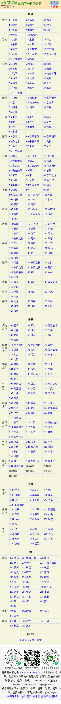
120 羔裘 (14, 233)
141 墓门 (48, 267)
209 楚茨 (48, 412)
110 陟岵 (13, 214)
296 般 (13, 606)
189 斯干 (48, 374)
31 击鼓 (47, 68)
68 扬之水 (14, 141)
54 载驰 (13, 112)
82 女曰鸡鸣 (32, 165)
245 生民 (15, 509)
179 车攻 (48, 354)
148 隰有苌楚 (50, 282)
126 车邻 (14, 243)
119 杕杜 (48, 228)
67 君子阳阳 (49, 136)
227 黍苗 (14, 451)
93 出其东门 (15, 185)
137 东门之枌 (33, 262)
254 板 (13, 524)
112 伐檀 (48, 214)
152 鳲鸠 (48, 291)
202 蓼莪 (31, 403)
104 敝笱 (48, 199)
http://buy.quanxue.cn (29, 672)
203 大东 (48, 403)
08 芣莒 (30, 30)
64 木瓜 (13, 131)
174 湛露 (14, 349)
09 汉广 (47, 30)
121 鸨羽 (31, 233)
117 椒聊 (13, 228)
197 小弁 (14, 393)
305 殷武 (26, 625)
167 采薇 (14, 335)
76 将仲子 (31, 156)
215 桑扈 (31, 427)
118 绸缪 (30, 228)
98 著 (46, 190)
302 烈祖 (26, 621)
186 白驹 (48, 369)
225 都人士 (32, 446)
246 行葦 (34, 509)
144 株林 (48, 272)
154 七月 (14, 301)
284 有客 (14, 587)
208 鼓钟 (31, 412)
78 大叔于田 (15, 160)
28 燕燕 (47, 63)
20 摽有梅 (48, 49)
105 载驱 (14, 204)
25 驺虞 (30, 59)
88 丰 (29, 175)
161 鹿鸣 (14, 325)
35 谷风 (13, 78)
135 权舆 (14, 257)
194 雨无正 (15, 388)
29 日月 (13, 68)
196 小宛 (48, 388)
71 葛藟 (13, 146)
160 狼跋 (14, 311)
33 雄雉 (30, 73)
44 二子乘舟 (15, 93)
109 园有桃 (49, 209)
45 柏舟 (13, 97)
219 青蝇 (48, 432)
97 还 (29, 190)
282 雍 (25, 582)
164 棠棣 (14, 330)
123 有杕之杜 (16, 238)
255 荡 (13, 529)
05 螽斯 (30, 25)
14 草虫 (47, 39)
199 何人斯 (49, 393)
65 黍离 (13, 136)
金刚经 (53, 696)
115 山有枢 (32, 224)
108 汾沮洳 (32, 209)
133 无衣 (31, 253)
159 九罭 (48, 306)
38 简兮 (13, 83)
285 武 (25, 587)
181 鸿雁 (14, 364)
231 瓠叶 (14, 461)
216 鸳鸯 (48, 427)
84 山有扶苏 (15, 170)
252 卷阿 (34, 519)
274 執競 (44, 567)
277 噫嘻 (44, 572)
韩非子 (36, 696)
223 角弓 (48, 441)
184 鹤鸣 (14, 369)
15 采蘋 (13, 44)
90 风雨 (13, 180)
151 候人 (31, 291)
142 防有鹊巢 (16, 272)
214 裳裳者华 (16, 427)
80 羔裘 (47, 160)
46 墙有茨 (31, 97)
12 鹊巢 (13, 39)
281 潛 (13, 582)
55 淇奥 (13, 117)
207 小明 (14, 412)
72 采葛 (30, 146)
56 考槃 (30, 117)
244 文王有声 (17, 504)
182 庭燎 (31, 364)
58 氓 (12, 122)
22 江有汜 (31, 54)
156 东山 (48, 301)
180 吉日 (14, 359)
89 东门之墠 (49, 175)
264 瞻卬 (15, 543)
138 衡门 (48, 262)
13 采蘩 (30, 39)
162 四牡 (31, 325)
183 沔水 (48, 364)
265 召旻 (34, 543)
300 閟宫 (14, 616)
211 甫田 (13, 422)
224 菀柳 (14, 446)
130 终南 (31, 248)
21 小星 (13, 54)
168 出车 (31, 335)
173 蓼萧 (48, 344)
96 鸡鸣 (13, 190)
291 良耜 (26, 596)
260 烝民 (48, 533)
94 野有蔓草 (32, 185)
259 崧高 (34, 533)
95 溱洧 (47, 185)
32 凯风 (13, 73)
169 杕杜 (48, 335)
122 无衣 (48, 233)
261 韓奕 (15, 538)
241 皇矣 (15, 499)
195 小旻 (31, 388)
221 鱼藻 (14, 441)
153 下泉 (14, 296)
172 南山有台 (33, 344)
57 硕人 (47, 117)
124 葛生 (31, 238)
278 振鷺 (14, 577)
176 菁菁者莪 (50, 349)
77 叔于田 (48, 156)
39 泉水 (30, 83)
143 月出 (31, 272)
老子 (29, 696)
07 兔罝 (13, 30)
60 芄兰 (47, 122)
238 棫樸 (15, 495)
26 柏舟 (13, 63)
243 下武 (48, 499)
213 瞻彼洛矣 (50, 422)
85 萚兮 (30, 170)
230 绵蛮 (14, 456)
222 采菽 (31, 441)
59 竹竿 (30, 122)
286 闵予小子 (47, 587)
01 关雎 (13, 20)
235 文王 (15, 490)
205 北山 (31, 408)
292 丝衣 (44, 596)
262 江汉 (34, 538)
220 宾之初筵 (16, 437)
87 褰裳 (13, 175)
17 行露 (47, 44)
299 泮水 (44, 611)
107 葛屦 (14, 209)
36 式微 (30, 78)
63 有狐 (47, 127)
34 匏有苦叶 (49, 73)
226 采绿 (48, 446)
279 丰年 (26, 577)
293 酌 (13, 601)
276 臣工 (26, 572)
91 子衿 (30, 180)
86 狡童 (47, 170)
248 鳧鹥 (15, 514)
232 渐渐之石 (33, 461)
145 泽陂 (14, 277)
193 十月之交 (50, 383)
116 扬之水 (49, 224)
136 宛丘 (14, 262)
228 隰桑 (31, 451)
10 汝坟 (13, 34)
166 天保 (48, 330)
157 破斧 (14, 306)
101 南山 (48, 194)
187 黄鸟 (14, 374)
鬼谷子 (44, 696)
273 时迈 (26, 567)
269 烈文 (14, 562)
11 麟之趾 (31, 34)
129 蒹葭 (14, 248)
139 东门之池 (16, 267)
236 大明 (34, 490)
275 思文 (14, 572)
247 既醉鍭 (50, 509)
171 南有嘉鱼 (16, 344)
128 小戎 (48, 243)
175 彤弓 (31, 349)
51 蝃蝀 (13, 107)
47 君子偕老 (49, 97)
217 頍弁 (14, 432)
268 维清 (44, 558)
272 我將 (14, 567)
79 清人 (30, 160)
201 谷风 (14, 403)
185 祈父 (31, 369)
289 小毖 (44, 591)
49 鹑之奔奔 (32, 102)
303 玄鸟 (44, 621)
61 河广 (13, 127)
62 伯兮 (30, 127)
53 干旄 (47, 107)
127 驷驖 (31, 243)
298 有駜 (26, 611)
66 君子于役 (32, 136)
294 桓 (25, 601)
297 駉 (13, 611)
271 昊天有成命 (48, 562)
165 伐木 (31, 330)
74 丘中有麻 (15, 151)
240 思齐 (48, 495)
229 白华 (48, 451)
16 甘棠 (30, 44)
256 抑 (33, 529)
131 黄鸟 (48, 248)
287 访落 (14, 591)
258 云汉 (15, 533)
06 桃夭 (47, 25)
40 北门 (47, 83)
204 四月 (14, 408)
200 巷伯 (14, 398)
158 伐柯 (31, 306)
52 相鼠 (30, 107)
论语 (23, 696)
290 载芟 (14, 596)
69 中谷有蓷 (32, 141)
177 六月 (14, 354)
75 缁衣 (13, 156)
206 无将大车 (50, 408)
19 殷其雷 (31, 49)
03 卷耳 (47, 20)
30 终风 (30, 68)
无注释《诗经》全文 (30, 640)
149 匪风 (14, 286)
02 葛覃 (30, 20)
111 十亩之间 (33, 214)
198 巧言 (31, 393)
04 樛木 (13, 25)
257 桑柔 (48, 529)
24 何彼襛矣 (15, 59)
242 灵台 (34, 499)
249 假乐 (34, 514)
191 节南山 (15, 383)
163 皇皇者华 (50, 325)
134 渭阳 (48, 253)
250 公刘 (48, 514)
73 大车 (47, 146)
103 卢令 (31, 199)
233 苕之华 (49, 461)
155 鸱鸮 (31, 301)
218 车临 (31, 432)
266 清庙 (14, 558)
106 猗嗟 (31, 204)
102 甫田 (14, 199)
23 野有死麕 (49, 54)
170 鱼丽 (14, 340)
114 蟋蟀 (13, 224)
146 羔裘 (14, 282)
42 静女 (30, 88)
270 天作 (26, 562)
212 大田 (31, 422)
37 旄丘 (47, 78)
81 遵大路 (14, 165)
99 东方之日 (15, 194)
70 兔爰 (47, 141)
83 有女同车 (49, 165)
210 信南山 (15, 417)
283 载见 (44, 582)
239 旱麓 (34, 495)
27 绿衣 (30, 63)
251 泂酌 (15, 519)
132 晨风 (14, 253)
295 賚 (43, 601)
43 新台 (47, 88)
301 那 (13, 621)
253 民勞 (48, 519)
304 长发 (14, 625)
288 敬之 (26, 591)
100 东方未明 (33, 194)
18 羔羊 (13, 49)
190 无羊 (14, 379)
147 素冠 (31, 282)
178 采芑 (31, 354)
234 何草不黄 (16, 466)
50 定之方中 (49, 102)
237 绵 (47, 490)
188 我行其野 (33, 374)
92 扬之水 (48, 180)
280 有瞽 (44, 577)
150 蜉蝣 (14, 291)
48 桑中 (13, 102)
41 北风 (13, 88)
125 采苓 (48, 238)
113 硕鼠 (13, 219)
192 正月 (31, 383)
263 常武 (48, 538)
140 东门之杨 (33, 267)
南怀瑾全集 (13, 696)
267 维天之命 (29, 558)
